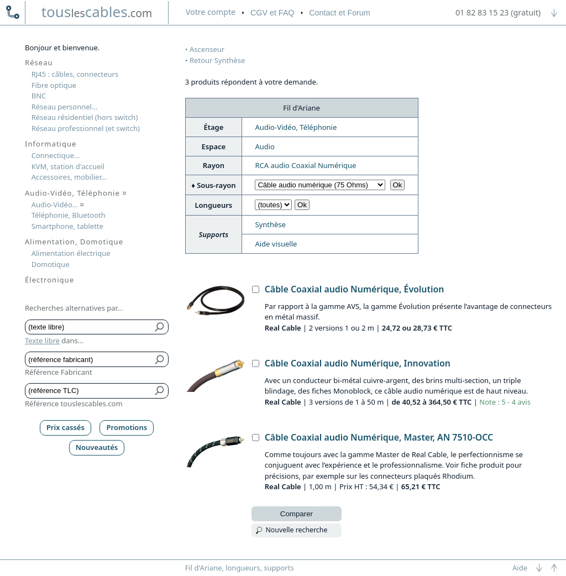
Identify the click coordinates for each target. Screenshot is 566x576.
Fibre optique (54, 85)
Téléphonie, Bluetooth (69, 215)
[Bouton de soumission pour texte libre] (160, 327)
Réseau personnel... (65, 107)
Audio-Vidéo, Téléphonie (296, 127)
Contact (339, 12)
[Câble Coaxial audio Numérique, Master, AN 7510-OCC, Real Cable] (255, 437)
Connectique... (56, 155)
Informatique (50, 144)
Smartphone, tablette (67, 226)
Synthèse (270, 224)
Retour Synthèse (217, 60)
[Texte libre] (88, 327)
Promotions (127, 427)
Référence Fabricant (58, 372)
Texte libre (42, 340)
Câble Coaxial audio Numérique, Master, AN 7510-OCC (379, 437)
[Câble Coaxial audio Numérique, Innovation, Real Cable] (255, 363)
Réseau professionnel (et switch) (86, 128)
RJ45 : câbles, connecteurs (75, 74)
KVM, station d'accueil (68, 166)
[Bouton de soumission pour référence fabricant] (160, 359)
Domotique (51, 264)
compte (210, 12)
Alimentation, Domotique (74, 242)
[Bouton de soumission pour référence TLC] (160, 390)
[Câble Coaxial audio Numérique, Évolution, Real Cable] (255, 289)
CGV (272, 12)
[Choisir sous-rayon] (320, 185)
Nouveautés (97, 447)
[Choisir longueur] (273, 205)
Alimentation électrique (71, 253)
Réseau (39, 62)
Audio (265, 146)
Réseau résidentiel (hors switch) (85, 117)
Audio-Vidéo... (58, 205)
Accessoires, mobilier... (69, 177)
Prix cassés (65, 427)
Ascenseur (207, 49)
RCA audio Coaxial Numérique (305, 165)
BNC (39, 96)
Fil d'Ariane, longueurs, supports (239, 568)
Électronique (49, 280)
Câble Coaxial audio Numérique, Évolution (354, 289)
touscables (97, 12)
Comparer (296, 514)
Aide (519, 568)
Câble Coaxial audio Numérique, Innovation (357, 363)
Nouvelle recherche (296, 530)
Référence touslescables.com (74, 404)
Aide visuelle (276, 244)
